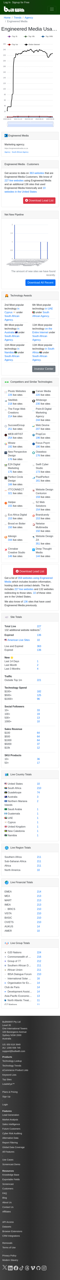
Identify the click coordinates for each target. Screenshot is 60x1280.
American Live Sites (18, 640)
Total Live (10, 626)
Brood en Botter (16, 523)
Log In (7, 2)
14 (38, 926)
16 (38, 978)
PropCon (41, 434)
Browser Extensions (12, 1231)
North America (12, 870)
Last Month (11, 665)
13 (38, 717)
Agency (29, 17)
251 (10, 429)
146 (10, 556)
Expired (9, 635)
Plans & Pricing (10, 1092)
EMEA (8, 891)
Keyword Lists (9, 1075)
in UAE (49, 308)
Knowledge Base (10, 1175)
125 (39, 695)
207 (38, 429)
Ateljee (12, 502)
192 (10, 446)
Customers (7, 1188)
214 (10, 416)
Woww (11, 443)
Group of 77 (14, 961)
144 (38, 556)
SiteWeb (12, 400)
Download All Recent (40, 282)
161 (38, 480)
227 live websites (14, 180)
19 (38, 714)
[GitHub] (38, 1267)
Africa (8, 865)
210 (39, 788)
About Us (7, 1202)
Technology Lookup (12, 1061)
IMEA (8, 904)
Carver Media (43, 391)
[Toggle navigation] (52, 9)
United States (15, 783)
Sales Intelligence (11, 1124)
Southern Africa (13, 857)
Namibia (12, 835)
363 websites (36, 173)
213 (39, 896)
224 (39, 952)
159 (38, 497)
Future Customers (11, 1129)
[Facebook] (16, 1267)
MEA (7, 896)
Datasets (6, 1226)
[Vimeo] (32, 1267)
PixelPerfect (42, 477)
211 (39, 857)
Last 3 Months (12, 668)
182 (39, 691)
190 (38, 446)
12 (38, 747)
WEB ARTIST (15, 434)
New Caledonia (16, 831)
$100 (7, 732)
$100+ (8, 691)
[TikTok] (21, 1267)
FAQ (4, 1193)
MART (8, 900)
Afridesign (41, 400)
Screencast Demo (11, 1164)
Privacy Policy (9, 1255)
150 (10, 527)
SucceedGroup (16, 425)
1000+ (8, 721)
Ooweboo (41, 451)
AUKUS (9, 926)
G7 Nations (11, 1004)
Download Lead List (39, 200)
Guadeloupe (14, 792)
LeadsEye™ (8, 1084)
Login (5, 1104)
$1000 (8, 740)
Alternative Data (10, 1138)
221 (39, 680)
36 (38, 759)
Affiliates (6, 1211)
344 (10, 540)
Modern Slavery (10, 1260)
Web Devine (42, 425)
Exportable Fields (11, 1179)
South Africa (14, 788)
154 (38, 509)
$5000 (8, 744)
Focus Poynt (43, 443)
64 (38, 732)
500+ (7, 717)
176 (10, 459)
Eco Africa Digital (17, 514)
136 (26, 601)
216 (39, 956)
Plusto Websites (17, 391)
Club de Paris (12, 987)
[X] (4, 1267)
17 (38, 762)
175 (10, 471)
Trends (17, 17)
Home (7, 17)
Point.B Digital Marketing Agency (44, 413)
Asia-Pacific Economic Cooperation (24, 996)
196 (38, 437)
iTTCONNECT (16, 489)
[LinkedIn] (10, 1267)
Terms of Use (9, 1247)
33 (38, 710)
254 (10, 437)
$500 (7, 736)
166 (10, 484)
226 (10, 395)
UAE (10, 818)
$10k (7, 747)
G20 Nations (14, 952)
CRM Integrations (11, 1236)
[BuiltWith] (14, 9)
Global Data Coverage (13, 1147)
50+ (7, 762)
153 (10, 518)
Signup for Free (20, 2)
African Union (14, 970)
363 (39, 646)
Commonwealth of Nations (22, 956)
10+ (7, 710)
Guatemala (13, 813)
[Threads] (27, 1267)
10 (34, 593)
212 (39, 961)
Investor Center (43, 368)
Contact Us (7, 1207)
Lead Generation (10, 1115)
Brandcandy (42, 514)
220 (38, 395)
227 (39, 626)
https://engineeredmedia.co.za (16, 148)
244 (38, 420)
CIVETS (9, 922)
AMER (8, 930)
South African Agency (20, 152)
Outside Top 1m (13, 680)
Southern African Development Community (31, 965)
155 (10, 506)
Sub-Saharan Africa (15, 861)
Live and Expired (14, 646)
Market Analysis (10, 1119)
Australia (12, 797)
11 (38, 1000)
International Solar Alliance (22, 978)
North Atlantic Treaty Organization (26, 1000)
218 (10, 403)
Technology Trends (11, 1065)
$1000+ (9, 699)
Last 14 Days (12, 661)
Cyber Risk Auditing (12, 1133)
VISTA (8, 913)
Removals (7, 1243)
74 (38, 792)
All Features (8, 1152)
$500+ (8, 695)
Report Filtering (10, 1142)
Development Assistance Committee (27, 991)
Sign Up (6, 1096)
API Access (8, 1222)
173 (38, 471)
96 (38, 699)
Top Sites (7, 1079)
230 (38, 403)
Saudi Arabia (14, 809)
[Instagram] (44, 1267)
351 (38, 543)
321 (10, 493)
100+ (7, 714)
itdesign (12, 536)
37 (38, 744)
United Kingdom (16, 826)
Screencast (8, 1184)
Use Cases (7, 1159)
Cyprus (11, 822)
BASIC (8, 917)
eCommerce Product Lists (15, 1070)
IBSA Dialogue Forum (19, 974)
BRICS (11, 909)
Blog (4, 1198)
